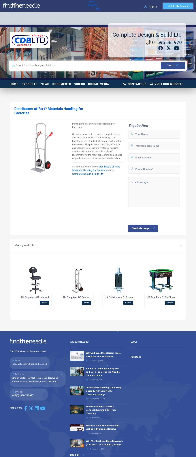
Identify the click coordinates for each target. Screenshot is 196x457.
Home (46, 6)
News (45, 84)
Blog (68, 6)
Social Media (98, 84)
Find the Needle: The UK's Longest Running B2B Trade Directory (101, 410)
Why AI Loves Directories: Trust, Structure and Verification (103, 355)
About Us (58, 6)
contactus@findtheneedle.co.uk (30, 364)
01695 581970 (164, 42)
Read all (77, 454)
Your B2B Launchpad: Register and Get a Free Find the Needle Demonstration (103, 372)
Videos (79, 84)
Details (44, 303)
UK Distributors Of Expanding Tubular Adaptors (131, 297)
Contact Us (135, 84)
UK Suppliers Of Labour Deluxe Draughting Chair (48, 297)
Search (173, 65)
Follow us (138, 356)
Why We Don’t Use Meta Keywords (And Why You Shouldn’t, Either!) (104, 443)
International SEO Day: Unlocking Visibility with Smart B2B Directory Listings (103, 391)
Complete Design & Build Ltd (147, 35)
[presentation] (151, 216)
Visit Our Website (166, 84)
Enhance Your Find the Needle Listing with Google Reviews (102, 427)
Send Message (143, 228)
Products (29, 84)
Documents (61, 84)
